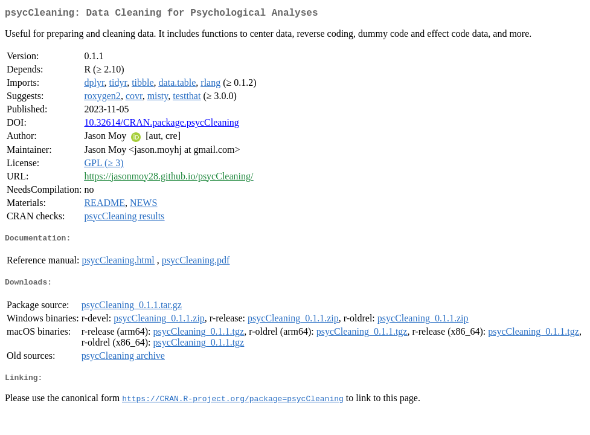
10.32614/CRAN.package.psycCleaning (161, 125)
